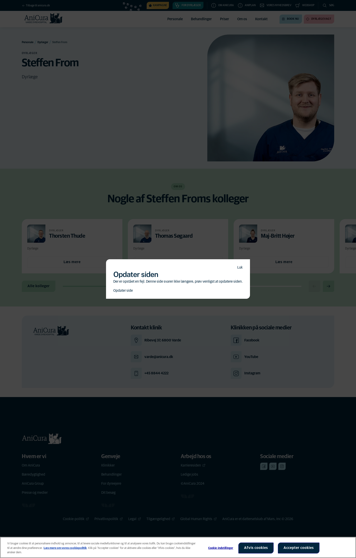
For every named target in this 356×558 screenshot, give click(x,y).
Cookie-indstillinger (220, 548)
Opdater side (123, 290)
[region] (178, 547)
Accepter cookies (299, 548)
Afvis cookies (256, 548)
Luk (240, 267)
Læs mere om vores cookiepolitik (65, 548)
